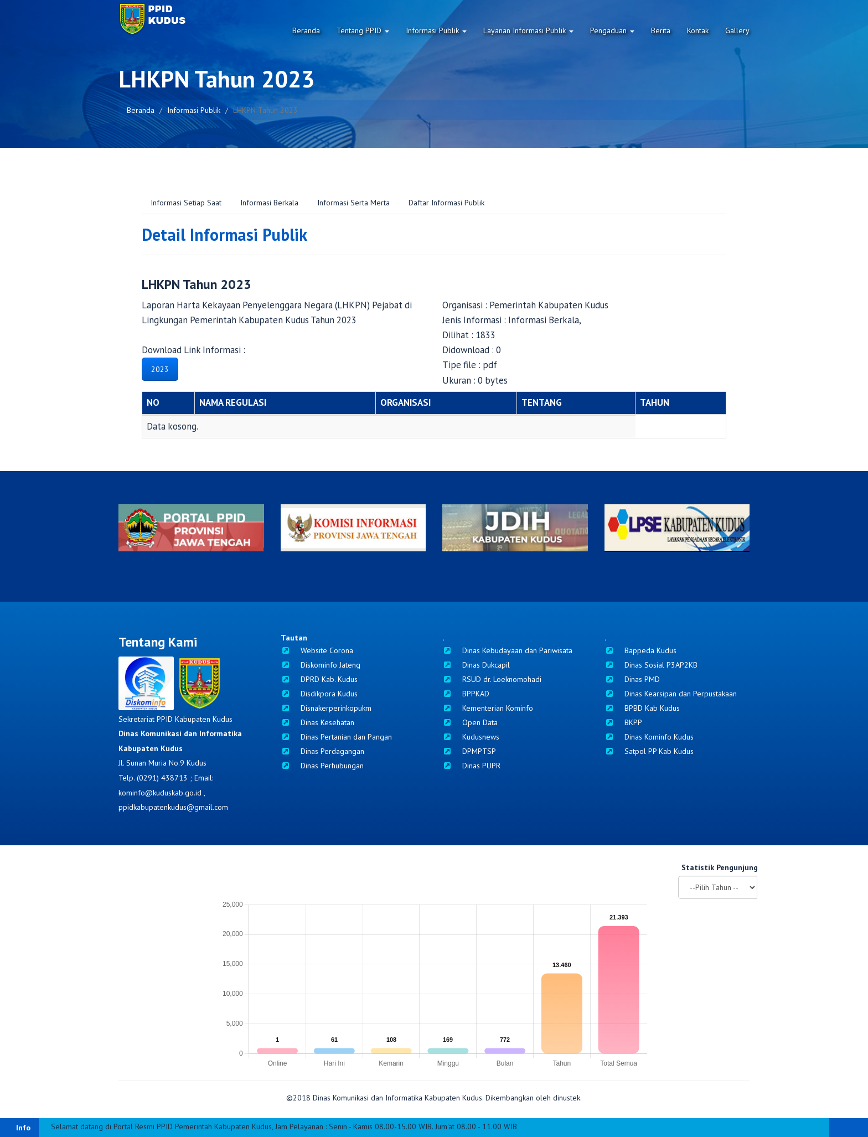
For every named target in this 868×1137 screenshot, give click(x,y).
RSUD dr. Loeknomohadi (491, 679)
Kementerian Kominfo (487, 708)
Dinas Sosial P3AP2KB (651, 665)
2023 (160, 369)
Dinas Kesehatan (317, 722)
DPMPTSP (469, 751)
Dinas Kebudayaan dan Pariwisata (507, 650)
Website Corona (317, 650)
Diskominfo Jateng (320, 665)
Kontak (698, 30)
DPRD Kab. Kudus (319, 679)
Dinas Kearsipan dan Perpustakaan (670, 694)
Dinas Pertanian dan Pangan (336, 737)
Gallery (737, 30)
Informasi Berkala (269, 203)
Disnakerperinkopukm (326, 708)
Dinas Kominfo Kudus (649, 737)
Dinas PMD (632, 679)
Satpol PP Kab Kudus (649, 751)
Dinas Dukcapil (476, 665)
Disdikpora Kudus (319, 694)
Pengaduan (612, 30)
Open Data (470, 722)
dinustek (566, 1098)
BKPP (623, 722)
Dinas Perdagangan (322, 751)
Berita (660, 30)
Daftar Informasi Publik (446, 203)
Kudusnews (470, 737)
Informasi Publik (436, 30)
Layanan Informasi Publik (528, 30)
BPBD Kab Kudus (642, 708)
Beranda (306, 30)
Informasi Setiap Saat (186, 203)
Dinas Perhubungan (322, 766)
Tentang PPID (363, 30)
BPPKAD (465, 694)
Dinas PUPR (471, 766)
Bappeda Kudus (640, 650)
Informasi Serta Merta (353, 203)
